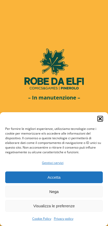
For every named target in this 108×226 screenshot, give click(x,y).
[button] (100, 118)
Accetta (53, 177)
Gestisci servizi (52, 163)
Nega (54, 191)
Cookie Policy (41, 218)
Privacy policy (63, 218)
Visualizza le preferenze (54, 206)
